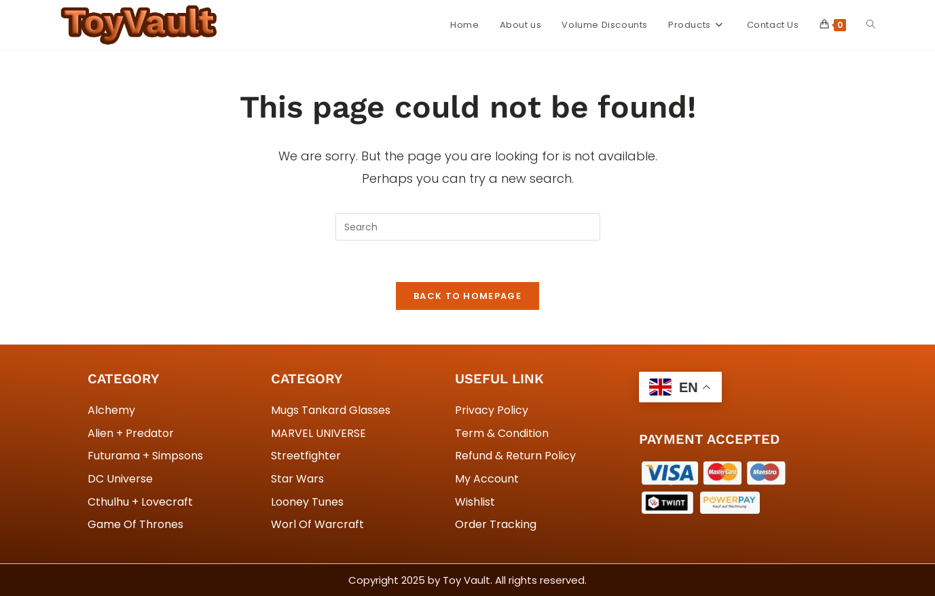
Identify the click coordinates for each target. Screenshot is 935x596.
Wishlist (475, 502)
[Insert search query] (467, 227)
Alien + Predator (131, 433)
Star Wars (297, 479)
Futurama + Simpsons (145, 455)
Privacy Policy (491, 410)
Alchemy (111, 410)
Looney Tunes (307, 502)
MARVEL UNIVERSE (318, 433)
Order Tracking (495, 524)
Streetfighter (306, 455)
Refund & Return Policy (515, 455)
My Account (487, 479)
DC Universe (120, 479)
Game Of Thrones (135, 524)
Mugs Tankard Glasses (330, 410)
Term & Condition (502, 433)
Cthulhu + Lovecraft (140, 502)
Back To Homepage (467, 296)
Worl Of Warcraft (317, 524)
